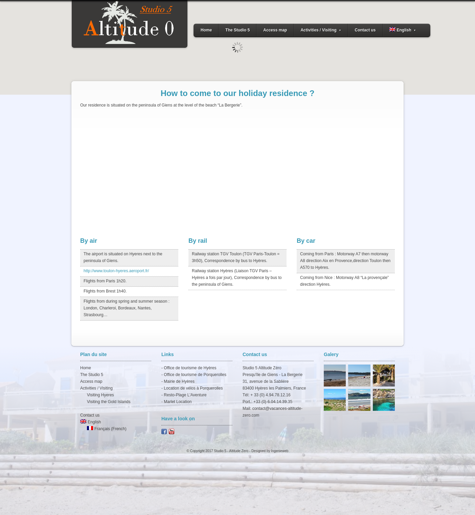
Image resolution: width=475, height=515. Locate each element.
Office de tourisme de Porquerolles (195, 374)
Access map (275, 30)
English (402, 29)
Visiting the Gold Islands (109, 401)
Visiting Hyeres (100, 395)
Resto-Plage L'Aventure (185, 395)
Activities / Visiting (320, 30)
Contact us (365, 30)
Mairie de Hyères (179, 381)
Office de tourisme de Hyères (190, 368)
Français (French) (107, 428)
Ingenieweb (279, 451)
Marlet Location (177, 401)
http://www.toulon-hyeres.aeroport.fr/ (116, 270)
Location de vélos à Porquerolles (193, 388)
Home (206, 30)
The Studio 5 (237, 30)
